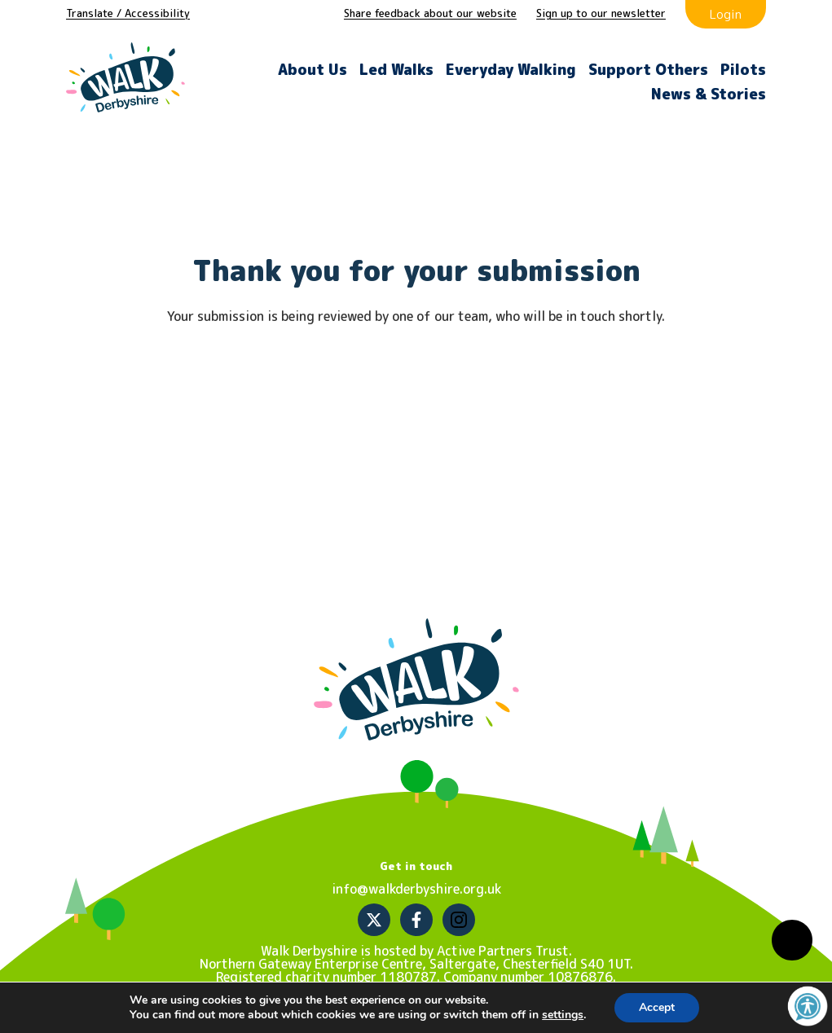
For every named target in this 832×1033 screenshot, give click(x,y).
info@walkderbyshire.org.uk (416, 889)
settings (562, 1015)
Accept (657, 1007)
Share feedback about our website (430, 13)
